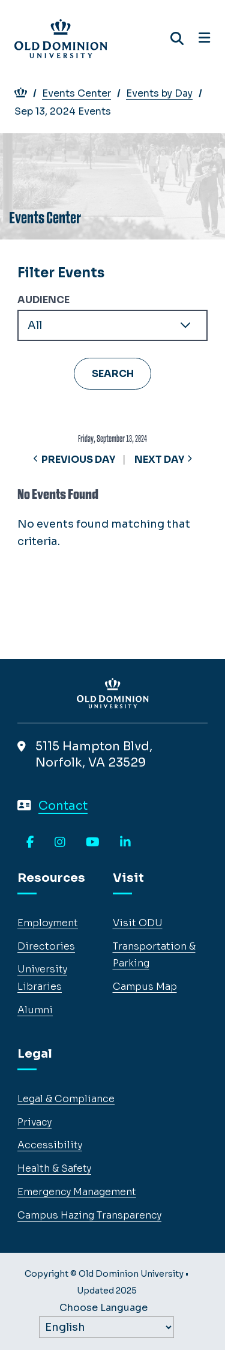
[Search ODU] (177, 38)
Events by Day (165, 93)
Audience (43, 300)
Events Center (83, 93)
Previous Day (78, 459)
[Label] (106, 1327)
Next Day (159, 459)
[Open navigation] (204, 38)
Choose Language (103, 1308)
